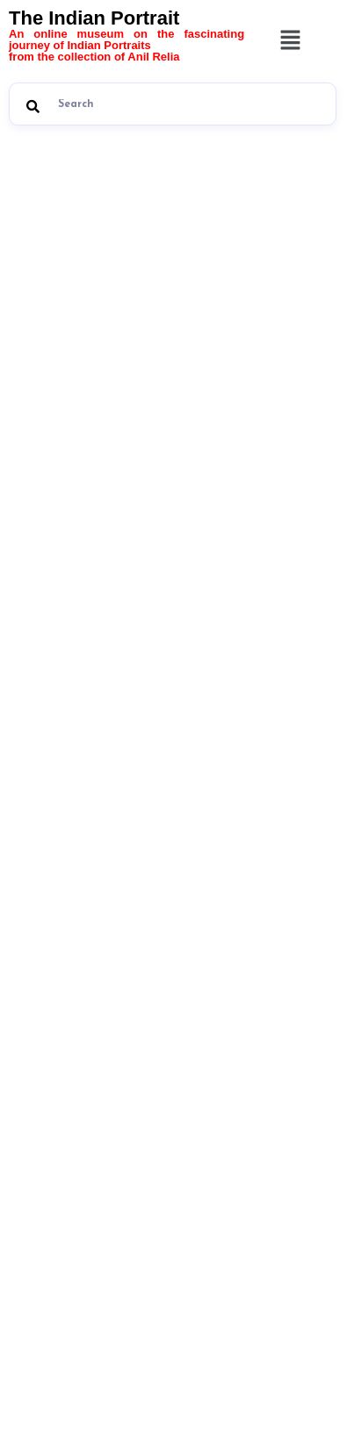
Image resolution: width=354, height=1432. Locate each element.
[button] (289, 42)
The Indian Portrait (126, 34)
